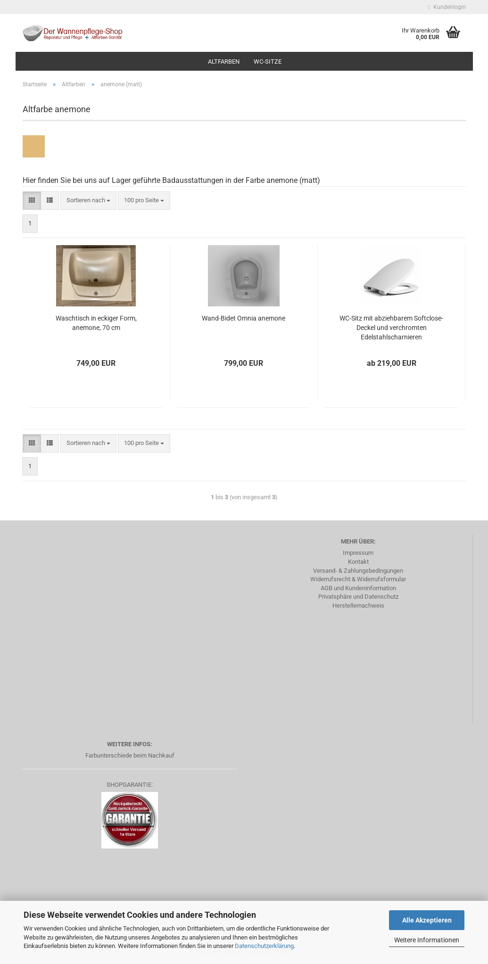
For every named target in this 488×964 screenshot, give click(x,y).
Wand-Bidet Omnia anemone (243, 318)
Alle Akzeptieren (427, 920)
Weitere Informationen (426, 940)
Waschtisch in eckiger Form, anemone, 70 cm (96, 322)
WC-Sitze (267, 61)
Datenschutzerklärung (264, 945)
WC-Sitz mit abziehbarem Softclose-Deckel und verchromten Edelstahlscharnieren (391, 327)
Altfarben (224, 61)
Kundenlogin (446, 7)
